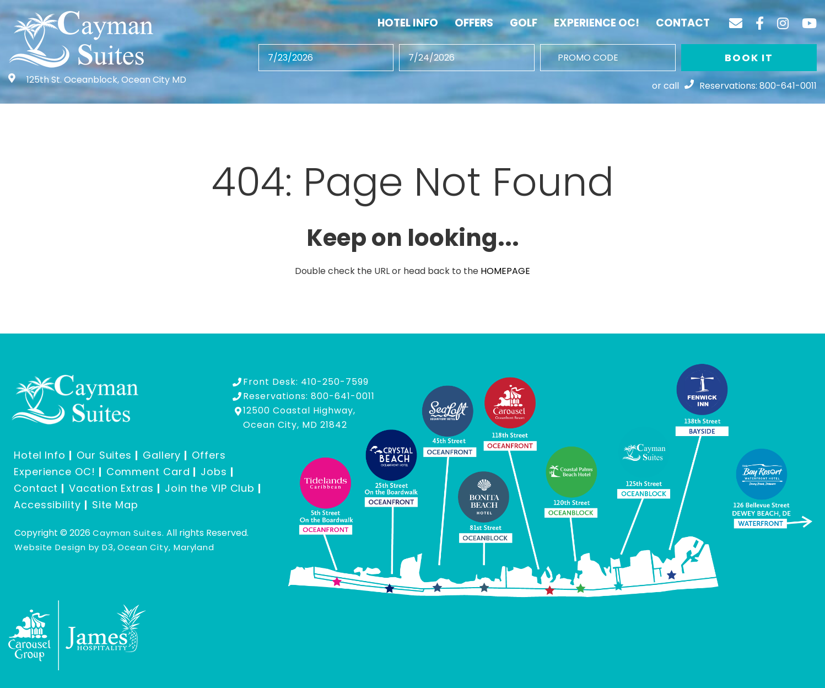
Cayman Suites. (128, 533)
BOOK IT (749, 57)
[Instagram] (783, 23)
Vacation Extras (111, 488)
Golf (523, 22)
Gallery (162, 455)
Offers (474, 22)
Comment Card (148, 472)
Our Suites (104, 455)
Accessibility (47, 505)
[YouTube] (809, 23)
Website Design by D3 (64, 547)
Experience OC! (596, 22)
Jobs (214, 472)
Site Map (115, 505)
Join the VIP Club (210, 488)
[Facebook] (760, 23)
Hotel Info (408, 22)
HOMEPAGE (505, 271)
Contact (683, 22)
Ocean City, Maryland (165, 547)
